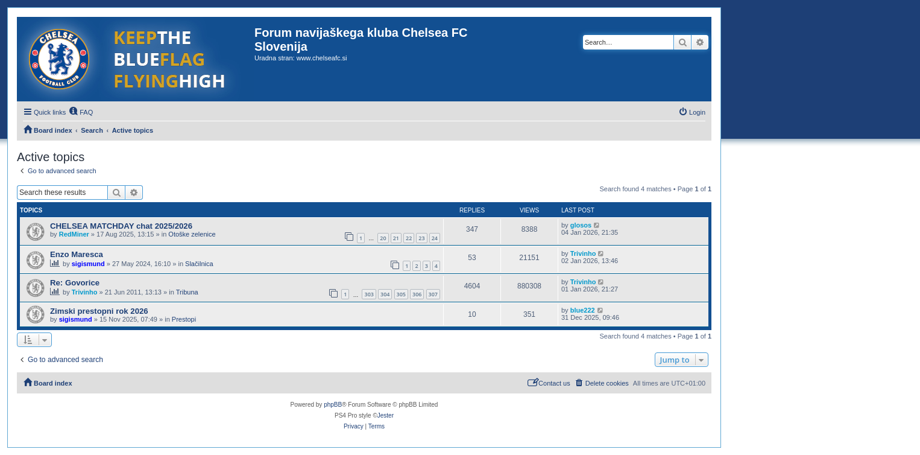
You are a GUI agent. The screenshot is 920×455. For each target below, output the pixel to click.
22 (409, 238)
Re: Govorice (74, 282)
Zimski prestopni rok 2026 (99, 311)
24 (435, 238)
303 (368, 294)
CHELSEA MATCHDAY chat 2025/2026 (121, 226)
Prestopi (184, 319)
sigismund (88, 263)
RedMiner (74, 234)
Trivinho (583, 253)
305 (401, 294)
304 (384, 294)
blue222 (582, 310)
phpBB (333, 404)
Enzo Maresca (76, 254)
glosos (580, 225)
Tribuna (187, 292)
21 (396, 238)
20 (383, 238)
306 (416, 294)
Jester (385, 415)
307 (433, 294)
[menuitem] (81, 112)
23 (421, 238)
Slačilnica (199, 263)
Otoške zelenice (191, 234)
